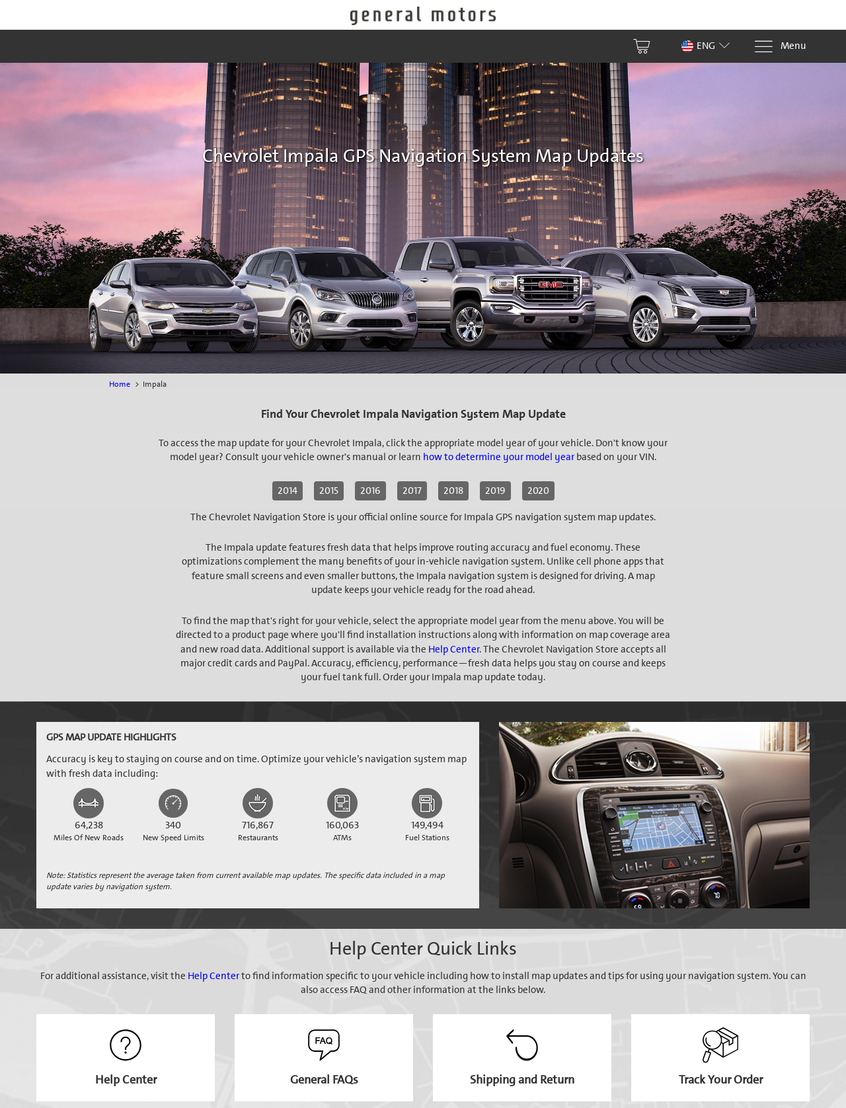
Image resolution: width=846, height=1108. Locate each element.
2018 (453, 490)
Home (119, 384)
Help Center (453, 649)
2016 (370, 490)
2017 (412, 490)
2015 (328, 490)
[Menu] (780, 46)
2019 (495, 490)
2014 (287, 490)
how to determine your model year (498, 456)
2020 (538, 490)
